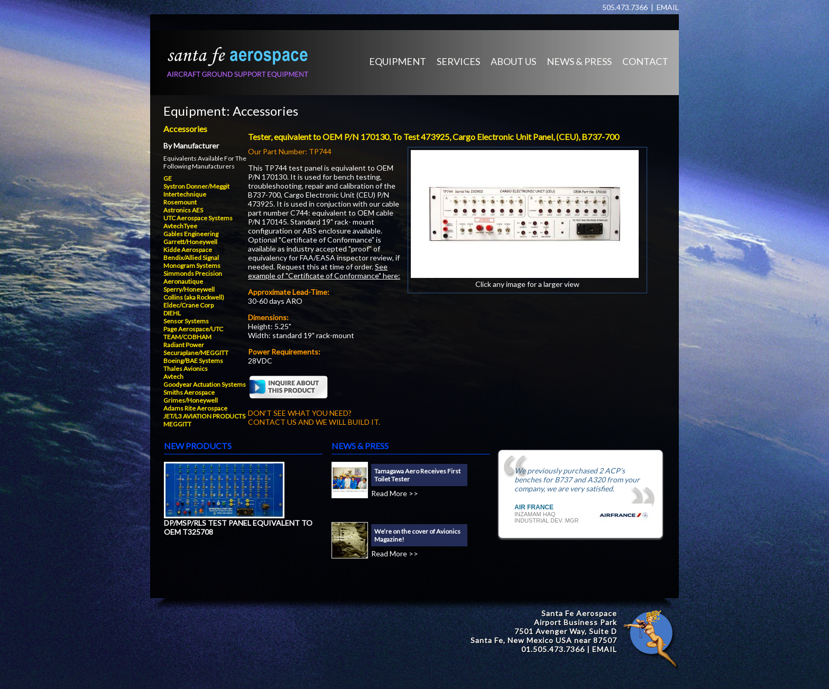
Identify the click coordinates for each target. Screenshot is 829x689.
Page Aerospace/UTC (193, 329)
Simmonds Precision (192, 273)
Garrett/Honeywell (190, 242)
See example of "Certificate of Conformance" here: (324, 271)
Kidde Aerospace (187, 250)
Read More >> (394, 493)
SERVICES (458, 61)
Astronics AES (183, 210)
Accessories (265, 110)
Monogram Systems (191, 265)
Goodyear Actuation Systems (204, 384)
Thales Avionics (185, 369)
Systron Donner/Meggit (196, 186)
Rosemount (180, 202)
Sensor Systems (186, 321)
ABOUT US (513, 61)
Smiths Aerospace (189, 392)
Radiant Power (183, 345)
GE (167, 178)
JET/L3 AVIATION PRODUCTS (204, 416)
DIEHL (172, 313)
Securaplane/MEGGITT (195, 353)
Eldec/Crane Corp (188, 305)
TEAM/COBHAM (187, 337)
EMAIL (668, 7)
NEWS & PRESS (579, 61)
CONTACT (645, 61)
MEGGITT (177, 424)
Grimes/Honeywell (190, 400)
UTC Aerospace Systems (198, 218)
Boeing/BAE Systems (193, 361)
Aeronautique (183, 281)
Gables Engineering (190, 234)
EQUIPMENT (397, 61)
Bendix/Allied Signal (191, 258)
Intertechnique (184, 194)
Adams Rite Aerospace (195, 408)
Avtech (173, 376)
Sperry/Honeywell (189, 289)
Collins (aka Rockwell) (193, 297)
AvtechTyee (180, 226)
